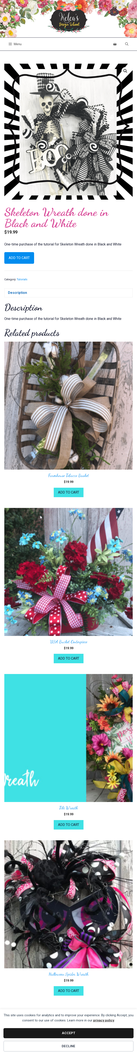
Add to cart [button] (68, 492)
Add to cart (19, 258)
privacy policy (103, 1020)
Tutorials (22, 279)
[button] (125, 71)
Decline (68, 1046)
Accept (68, 1033)
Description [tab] (17, 293)
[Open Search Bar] (127, 44)
